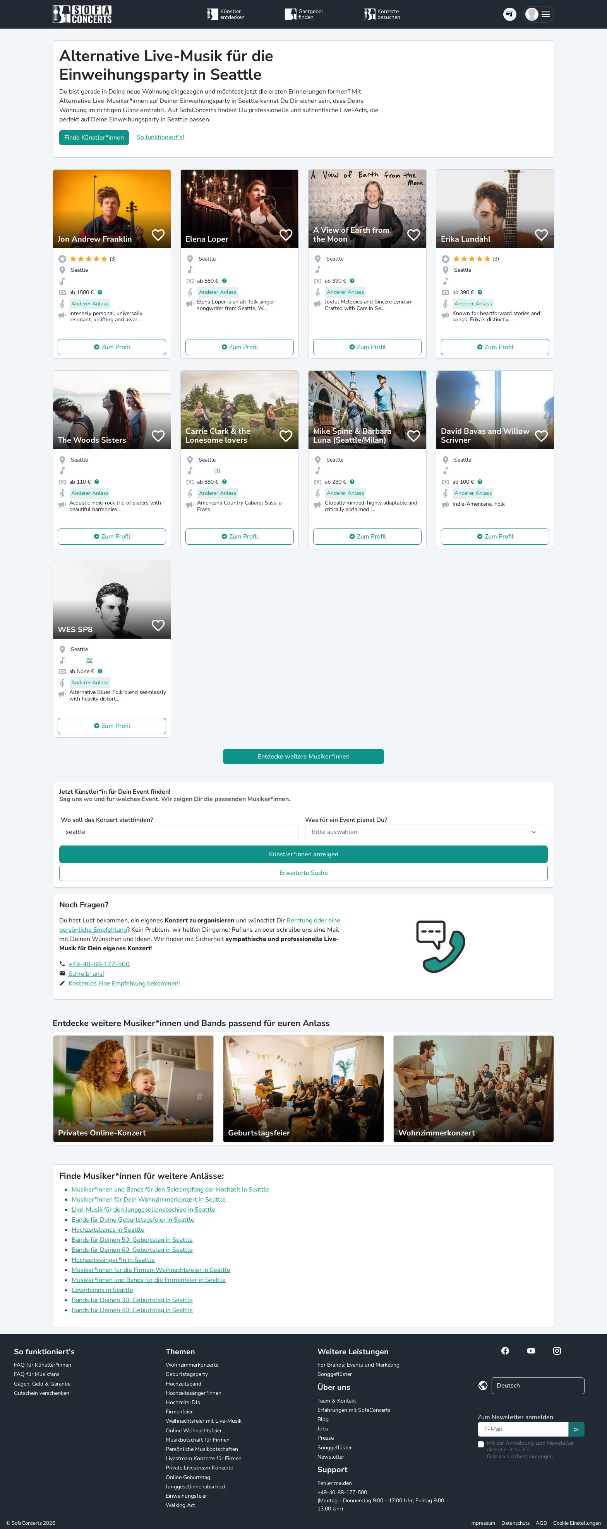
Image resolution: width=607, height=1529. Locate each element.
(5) (89, 660)
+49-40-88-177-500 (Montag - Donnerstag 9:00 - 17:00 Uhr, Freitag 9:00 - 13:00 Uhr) (382, 1500)
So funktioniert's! (160, 137)
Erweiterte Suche (303, 873)
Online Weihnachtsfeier (194, 1430)
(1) (217, 470)
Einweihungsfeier (186, 1496)
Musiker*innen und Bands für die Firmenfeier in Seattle (149, 1280)
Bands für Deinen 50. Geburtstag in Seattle (132, 1240)
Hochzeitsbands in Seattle (108, 1230)
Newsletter (330, 1457)
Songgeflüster (334, 1374)
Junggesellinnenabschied (195, 1486)
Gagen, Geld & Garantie (42, 1384)
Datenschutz (515, 1523)
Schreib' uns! (86, 974)
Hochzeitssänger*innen (193, 1393)
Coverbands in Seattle (102, 1290)
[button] (538, 14)
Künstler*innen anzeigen (303, 854)
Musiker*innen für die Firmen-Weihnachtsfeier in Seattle (151, 1270)
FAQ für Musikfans (37, 1374)
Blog (323, 1419)
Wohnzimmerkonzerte (192, 1365)
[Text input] (523, 1429)
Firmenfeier (179, 1411)
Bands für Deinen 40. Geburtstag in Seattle (132, 1310)
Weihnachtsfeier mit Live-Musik (204, 1421)
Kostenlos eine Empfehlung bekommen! (124, 983)
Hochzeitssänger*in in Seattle (113, 1260)
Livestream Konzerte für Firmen (204, 1458)
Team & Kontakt (336, 1401)
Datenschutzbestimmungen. (520, 1456)
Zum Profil (115, 347)
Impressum (482, 1523)
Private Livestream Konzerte (199, 1467)
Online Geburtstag (188, 1477)
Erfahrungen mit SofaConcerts (354, 1410)
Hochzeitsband (183, 1384)
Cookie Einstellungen (577, 1523)
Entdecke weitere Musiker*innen (304, 756)
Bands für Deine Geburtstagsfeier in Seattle (133, 1219)
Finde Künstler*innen (94, 137)
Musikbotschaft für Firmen (198, 1440)
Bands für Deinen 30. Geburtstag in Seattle (132, 1300)
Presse (325, 1438)
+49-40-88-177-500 (99, 964)
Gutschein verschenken (41, 1393)
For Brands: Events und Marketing (358, 1365)
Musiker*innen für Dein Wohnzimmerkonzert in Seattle (149, 1199)
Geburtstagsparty (187, 1374)
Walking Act (180, 1505)
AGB (541, 1523)
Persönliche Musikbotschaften (202, 1449)
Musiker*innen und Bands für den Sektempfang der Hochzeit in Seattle (170, 1189)
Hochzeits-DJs (183, 1402)
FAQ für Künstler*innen (42, 1365)
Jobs (322, 1428)
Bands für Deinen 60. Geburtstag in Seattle (132, 1250)
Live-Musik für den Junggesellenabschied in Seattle (143, 1209)
